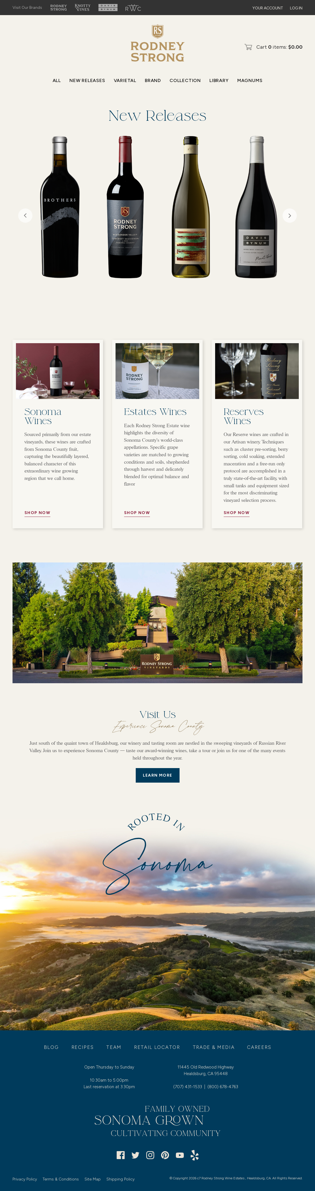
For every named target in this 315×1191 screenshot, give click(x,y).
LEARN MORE (157, 775)
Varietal (125, 80)
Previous (25, 215)
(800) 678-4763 (222, 1086)
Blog (51, 1047)
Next (290, 215)
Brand (153, 80)
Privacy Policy (25, 1179)
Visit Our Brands (27, 7)
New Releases (87, 80)
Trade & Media (214, 1047)
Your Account (267, 8)
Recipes (82, 1047)
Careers (259, 1047)
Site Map (93, 1179)
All (57, 80)
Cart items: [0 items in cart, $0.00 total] (279, 47)
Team (114, 1047)
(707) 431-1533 (187, 1086)
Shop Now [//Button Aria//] (37, 512)
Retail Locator (157, 1047)
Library (219, 80)
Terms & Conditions (61, 1179)
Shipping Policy (120, 1179)
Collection (185, 80)
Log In (296, 8)
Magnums (250, 80)
